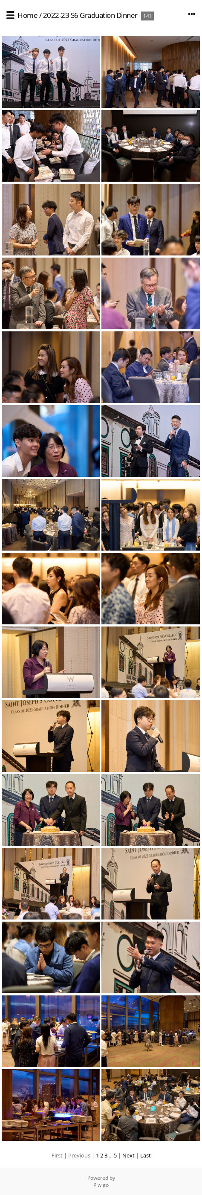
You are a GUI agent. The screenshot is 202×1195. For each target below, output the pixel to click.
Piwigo (101, 1185)
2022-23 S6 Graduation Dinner (90, 15)
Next (128, 1155)
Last (145, 1155)
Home (27, 15)
